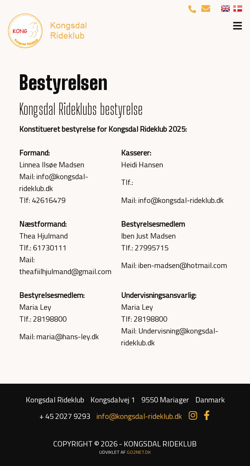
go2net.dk (139, 452)
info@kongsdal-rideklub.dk (139, 416)
